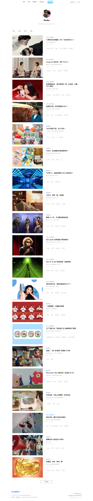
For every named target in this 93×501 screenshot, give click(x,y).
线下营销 (58, 204)
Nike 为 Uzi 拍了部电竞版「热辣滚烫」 (59, 262)
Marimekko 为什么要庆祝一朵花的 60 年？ (60, 373)
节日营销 (57, 448)
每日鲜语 (49, 95)
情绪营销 (64, 337)
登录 (79, 2)
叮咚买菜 (49, 403)
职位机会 (42, 1)
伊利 (48, 115)
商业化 (57, 159)
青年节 (63, 448)
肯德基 (48, 470)
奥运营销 (57, 315)
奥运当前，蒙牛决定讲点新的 (55, 417)
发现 (29, 1)
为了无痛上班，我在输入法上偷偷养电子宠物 (61, 328)
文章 (25, 31)
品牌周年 (60, 381)
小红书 (48, 137)
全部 (14, 31)
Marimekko (49, 381)
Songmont (49, 70)
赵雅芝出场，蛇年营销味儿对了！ (57, 106)
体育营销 (62, 270)
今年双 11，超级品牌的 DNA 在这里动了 (59, 173)
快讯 (24, 1)
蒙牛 (48, 426)
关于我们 (13, 497)
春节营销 (68, 95)
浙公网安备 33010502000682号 (75, 495)
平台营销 (61, 137)
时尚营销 (63, 226)
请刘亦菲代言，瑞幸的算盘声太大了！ (58, 284)
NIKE (48, 270)
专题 (31, 31)
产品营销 (65, 70)
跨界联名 (58, 470)
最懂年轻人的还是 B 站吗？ (55, 439)
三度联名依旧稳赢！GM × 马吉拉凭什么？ (60, 40)
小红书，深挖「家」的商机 (55, 195)
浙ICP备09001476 (78, 493)
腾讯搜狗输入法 (50, 337)
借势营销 (63, 315)
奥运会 (57, 270)
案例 (56, 48)
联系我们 (18, 497)
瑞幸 (48, 292)
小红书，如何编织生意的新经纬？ (57, 151)
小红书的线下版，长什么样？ (55, 128)
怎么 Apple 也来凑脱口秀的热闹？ (57, 239)
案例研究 (35, 1)
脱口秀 (63, 248)
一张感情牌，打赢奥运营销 (55, 306)
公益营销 (58, 248)
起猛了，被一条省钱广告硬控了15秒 (58, 350)
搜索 (73, 2)
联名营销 (71, 48)
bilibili (48, 448)
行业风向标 (57, 181)
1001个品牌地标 (50, 37)
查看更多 (46, 481)
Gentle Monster (50, 48)
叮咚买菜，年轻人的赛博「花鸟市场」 (58, 395)
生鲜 (58, 403)
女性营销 (59, 70)
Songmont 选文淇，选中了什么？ (57, 62)
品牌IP (63, 470)
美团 (48, 359)
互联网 (63, 204)
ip (56, 137)
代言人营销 (63, 292)
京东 (48, 226)
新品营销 (57, 292)
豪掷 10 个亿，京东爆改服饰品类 (57, 217)
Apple (48, 248)
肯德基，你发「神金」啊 (54, 461)
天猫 (48, 181)
